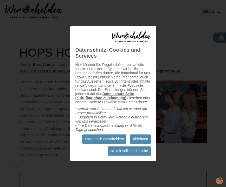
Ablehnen (140, 139)
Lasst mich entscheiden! (104, 139)
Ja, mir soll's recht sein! (129, 151)
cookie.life (219, 180)
